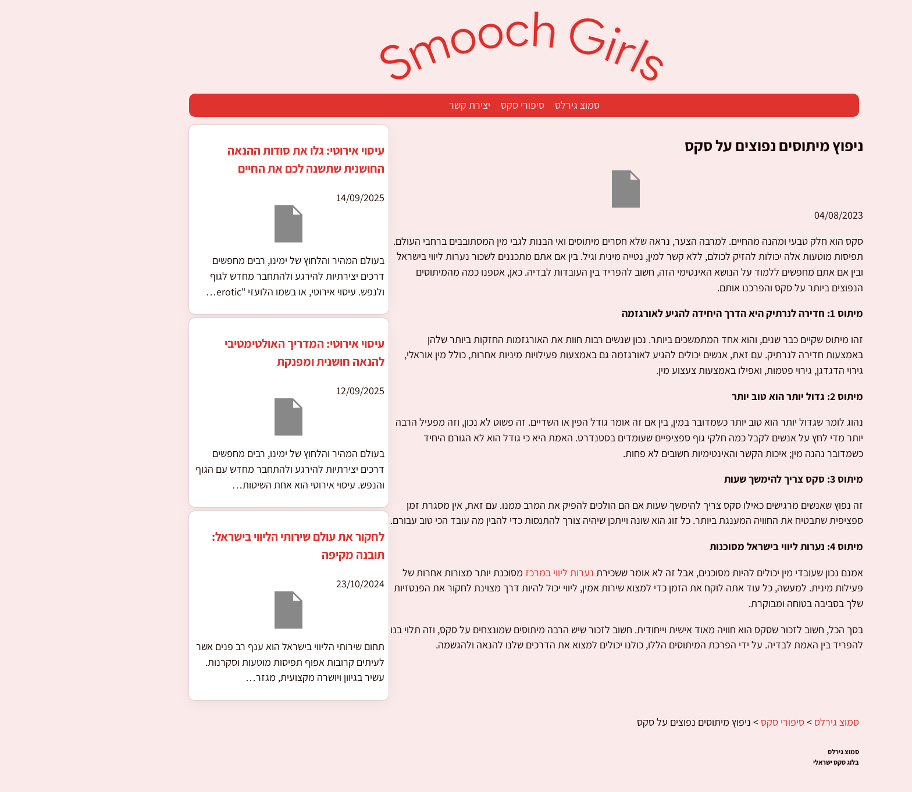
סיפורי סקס (454, 105)
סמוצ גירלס (509, 105)
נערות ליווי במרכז (491, 572)
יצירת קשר (401, 105)
